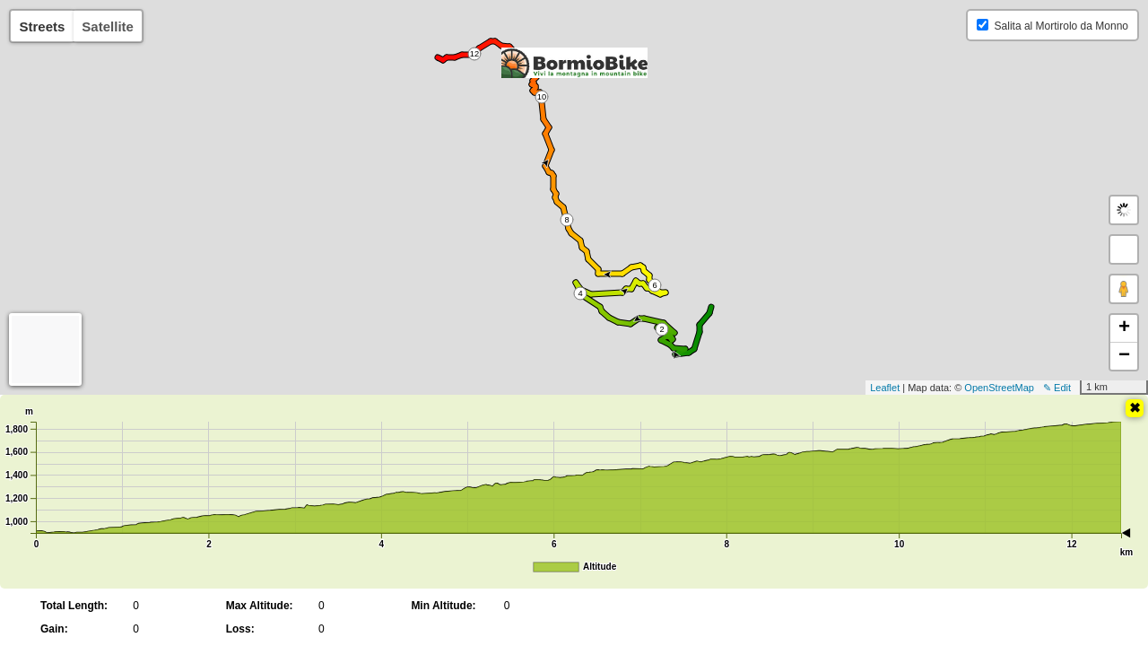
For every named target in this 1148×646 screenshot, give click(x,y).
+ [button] (1124, 328)
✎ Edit (1057, 387)
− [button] (1124, 356)
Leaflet (885, 387)
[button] (1123, 249)
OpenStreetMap (999, 387)
